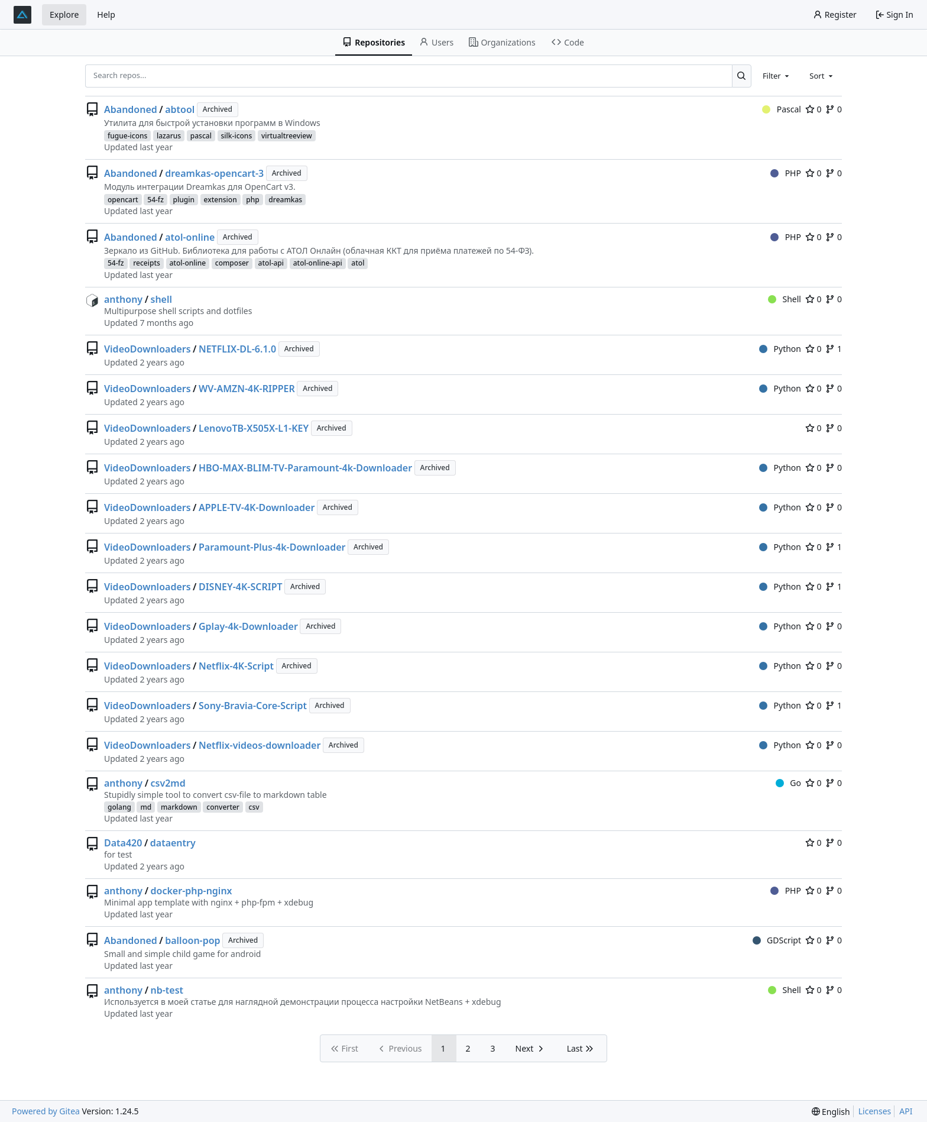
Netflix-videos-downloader (259, 745)
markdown (179, 807)
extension (220, 200)
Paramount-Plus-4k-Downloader (272, 547)
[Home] (22, 14)
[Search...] (741, 75)
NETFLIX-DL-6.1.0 (237, 349)
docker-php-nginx (191, 891)
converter (222, 807)
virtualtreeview (286, 136)
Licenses (875, 1111)
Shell (784, 299)
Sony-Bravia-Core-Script (253, 706)
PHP (785, 173)
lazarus (169, 136)
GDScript (777, 940)
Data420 (123, 843)
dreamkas (285, 200)
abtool (180, 109)
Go (788, 782)
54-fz (155, 200)
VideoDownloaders (147, 349)
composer (232, 263)
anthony (123, 299)
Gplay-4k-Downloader (248, 626)
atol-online (190, 237)
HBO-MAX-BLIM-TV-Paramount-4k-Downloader (305, 468)
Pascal (781, 109)
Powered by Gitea (46, 1111)
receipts (146, 263)
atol (357, 263)
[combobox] (777, 75)
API (905, 1111)
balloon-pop (192, 940)
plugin (184, 200)
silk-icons (236, 136)
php (252, 200)
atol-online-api (317, 263)
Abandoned (130, 109)
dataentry (173, 843)
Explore (64, 14)
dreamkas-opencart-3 (214, 173)
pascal (201, 136)
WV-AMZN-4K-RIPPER (247, 389)
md (145, 807)
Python (780, 348)
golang (119, 807)
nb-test (167, 990)
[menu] (831, 1111)
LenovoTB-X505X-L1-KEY (254, 428)
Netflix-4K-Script (236, 666)
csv (254, 807)
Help (106, 14)
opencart (123, 200)
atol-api (271, 263)
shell (162, 299)
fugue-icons (127, 136)
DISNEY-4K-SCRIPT (241, 587)
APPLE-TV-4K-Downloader (257, 507)
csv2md (168, 783)
